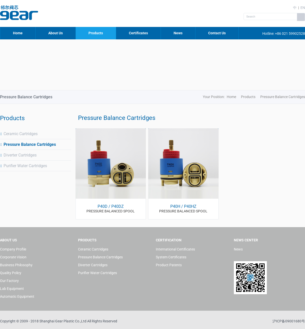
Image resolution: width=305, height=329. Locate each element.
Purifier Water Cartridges (23, 165)
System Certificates (171, 257)
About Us (55, 33)
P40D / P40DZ (111, 206)
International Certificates (175, 249)
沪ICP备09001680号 (288, 321)
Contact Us (217, 33)
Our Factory (9, 281)
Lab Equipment (12, 289)
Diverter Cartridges (18, 155)
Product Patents (169, 265)
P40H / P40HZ (183, 206)
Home (18, 33)
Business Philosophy (16, 265)
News (178, 33)
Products (95, 33)
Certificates (138, 33)
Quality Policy (10, 273)
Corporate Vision (13, 257)
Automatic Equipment (17, 296)
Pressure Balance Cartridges (28, 144)
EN (302, 8)
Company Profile (13, 249)
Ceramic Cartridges (19, 133)
